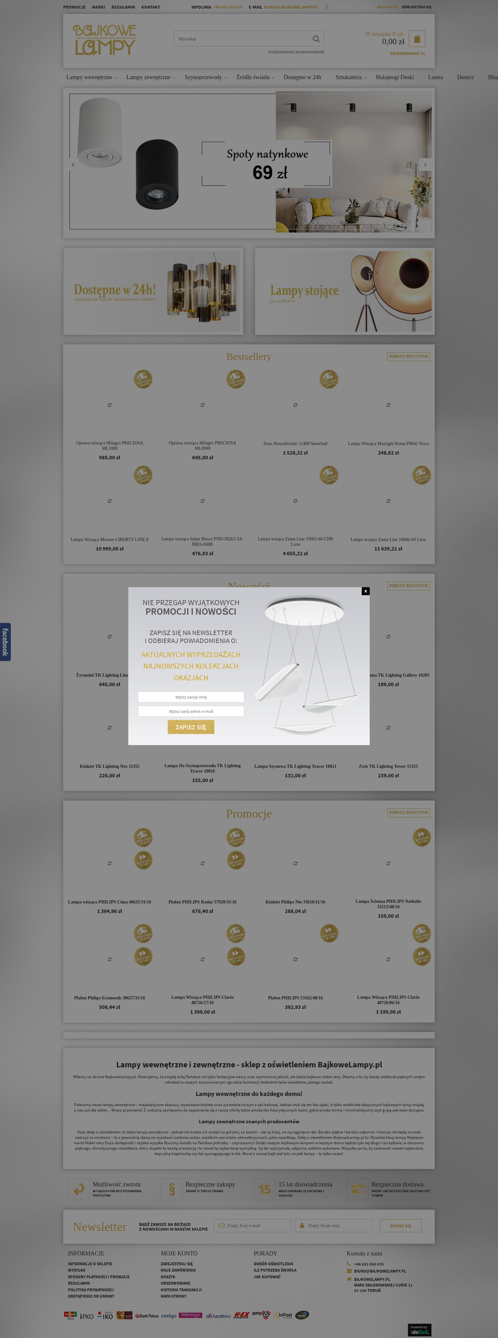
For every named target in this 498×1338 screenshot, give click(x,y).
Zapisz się (191, 727)
